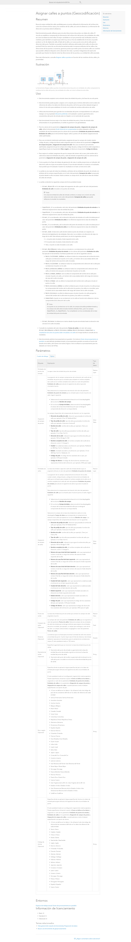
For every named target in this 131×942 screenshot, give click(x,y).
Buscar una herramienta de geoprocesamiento (52, 928)
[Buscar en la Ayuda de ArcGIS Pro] (64, 2)
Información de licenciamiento (112, 31)
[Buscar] (80, 2)
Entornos (105, 28)
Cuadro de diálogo (42, 356)
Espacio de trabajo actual (44, 905)
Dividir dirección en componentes (66, 129)
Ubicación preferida (61, 114)
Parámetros (106, 25)
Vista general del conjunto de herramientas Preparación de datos (57, 926)
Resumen (106, 17)
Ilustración (106, 20)
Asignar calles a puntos (63, 57)
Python (52, 356)
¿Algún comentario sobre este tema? (88, 938)
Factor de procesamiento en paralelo (64, 905)
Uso (104, 22)
